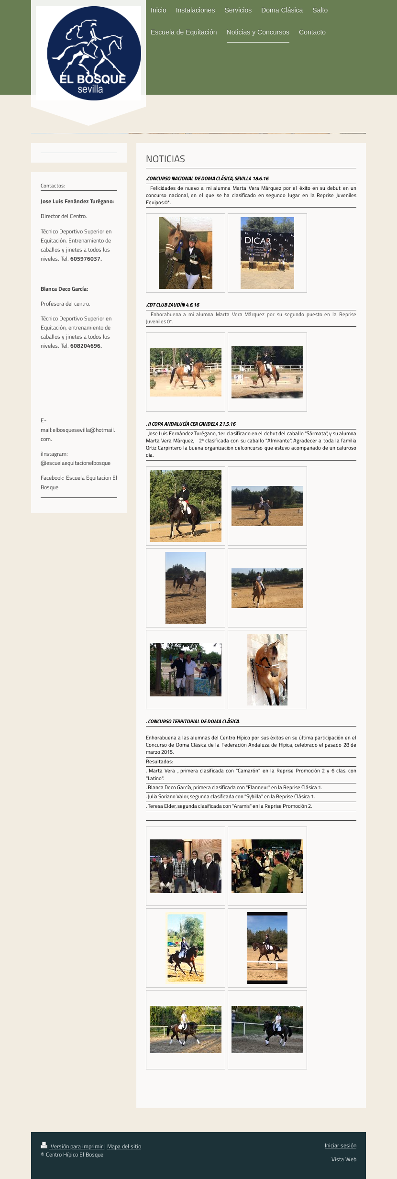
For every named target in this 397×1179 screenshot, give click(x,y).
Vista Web (343, 1159)
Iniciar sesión (340, 1145)
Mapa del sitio (124, 1146)
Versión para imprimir (72, 1146)
